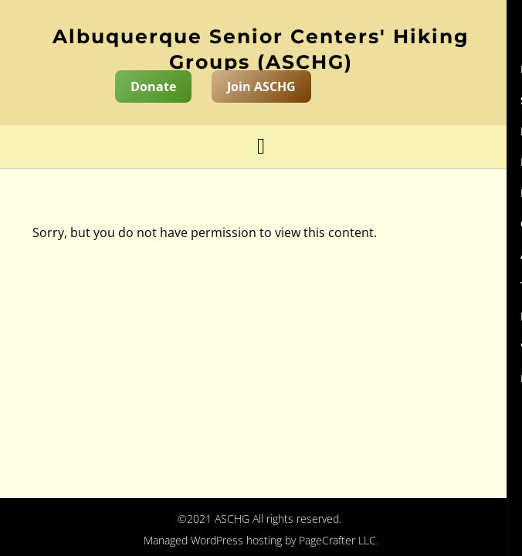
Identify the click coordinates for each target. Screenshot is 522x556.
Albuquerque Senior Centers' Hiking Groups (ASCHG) (261, 49)
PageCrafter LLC (337, 540)
